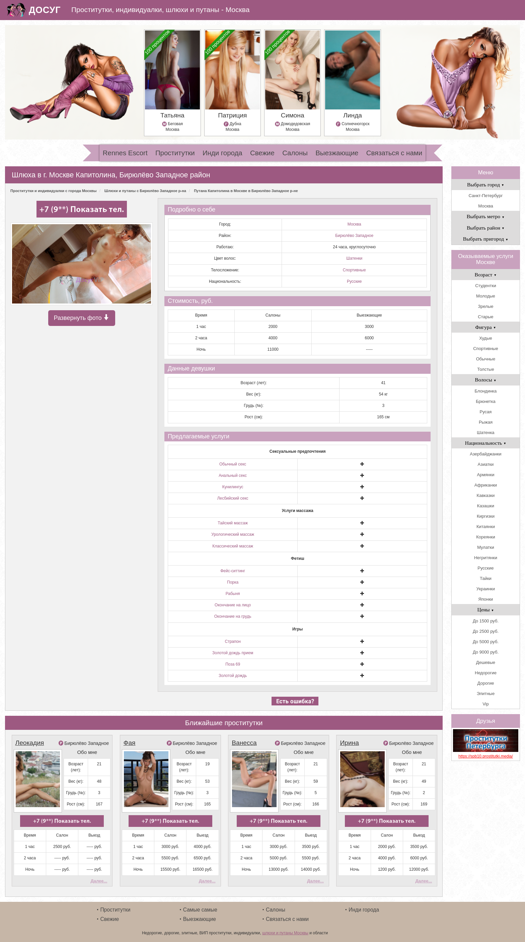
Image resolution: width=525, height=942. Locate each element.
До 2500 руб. (486, 631)
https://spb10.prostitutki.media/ (485, 756)
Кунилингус (232, 487)
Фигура (485, 327)
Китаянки (485, 526)
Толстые (485, 369)
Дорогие (485, 683)
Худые (485, 338)
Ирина (349, 742)
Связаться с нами (394, 153)
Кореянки (485, 536)
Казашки (485, 505)
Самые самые (200, 910)
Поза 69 (232, 664)
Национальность (485, 443)
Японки (485, 599)
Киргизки (486, 516)
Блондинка (486, 391)
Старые (485, 316)
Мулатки (485, 547)
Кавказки (486, 495)
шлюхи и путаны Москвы (285, 933)
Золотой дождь (233, 675)
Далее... (98, 880)
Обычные (485, 358)
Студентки (485, 285)
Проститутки (175, 153)
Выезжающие (336, 153)
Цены (485, 609)
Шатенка (485, 432)
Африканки (485, 485)
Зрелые (485, 306)
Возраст (486, 274)
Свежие (262, 153)
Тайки (486, 578)
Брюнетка (486, 401)
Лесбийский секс (232, 498)
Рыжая (486, 422)
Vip (485, 703)
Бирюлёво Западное (354, 235)
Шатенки (354, 258)
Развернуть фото (81, 317)
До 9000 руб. (486, 652)
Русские (354, 281)
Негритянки (485, 557)
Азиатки (486, 464)
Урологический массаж (232, 534)
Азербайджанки (485, 453)
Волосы (485, 379)
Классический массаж (232, 546)
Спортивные (354, 270)
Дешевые (485, 662)
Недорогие (486, 672)
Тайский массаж (233, 523)
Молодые (485, 295)
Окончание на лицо (233, 605)
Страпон (232, 641)
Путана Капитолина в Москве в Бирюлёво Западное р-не (246, 191)
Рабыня (233, 593)
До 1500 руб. (486, 620)
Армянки (485, 474)
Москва (354, 224)
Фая (130, 742)
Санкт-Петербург (485, 195)
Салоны (295, 153)
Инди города (222, 153)
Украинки (485, 588)
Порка (232, 582)
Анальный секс (233, 475)
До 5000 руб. (486, 641)
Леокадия (29, 742)
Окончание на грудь (232, 616)
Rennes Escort (125, 153)
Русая (486, 411)
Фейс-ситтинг (232, 571)
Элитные (486, 693)
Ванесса (244, 742)
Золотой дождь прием (232, 653)
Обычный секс (232, 464)
